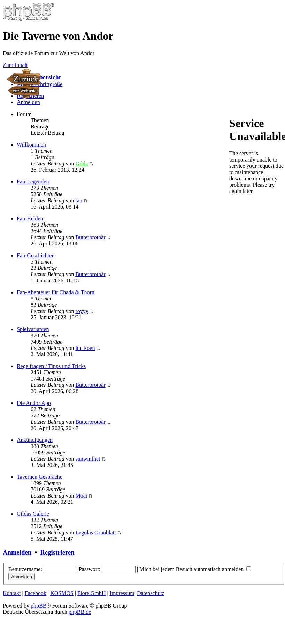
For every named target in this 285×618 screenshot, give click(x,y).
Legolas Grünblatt (95, 532)
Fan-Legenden (33, 182)
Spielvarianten (33, 329)
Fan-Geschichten (35, 255)
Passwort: (89, 569)
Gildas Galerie (33, 514)
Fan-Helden (30, 218)
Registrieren (57, 552)
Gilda (81, 163)
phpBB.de (80, 612)
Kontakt (12, 593)
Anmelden (28, 102)
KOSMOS (62, 593)
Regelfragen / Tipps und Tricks (51, 366)
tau (78, 200)
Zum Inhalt (15, 65)
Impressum (122, 593)
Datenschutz (150, 593)
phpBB (38, 606)
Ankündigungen (35, 440)
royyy (81, 311)
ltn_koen (85, 348)
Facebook (35, 593)
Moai (81, 496)
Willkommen (31, 145)
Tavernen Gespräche (39, 477)
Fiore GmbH (91, 593)
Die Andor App (34, 403)
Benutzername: (25, 569)
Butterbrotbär (90, 237)
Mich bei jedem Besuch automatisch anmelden (195, 569)
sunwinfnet (87, 459)
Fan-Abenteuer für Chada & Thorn (55, 292)
